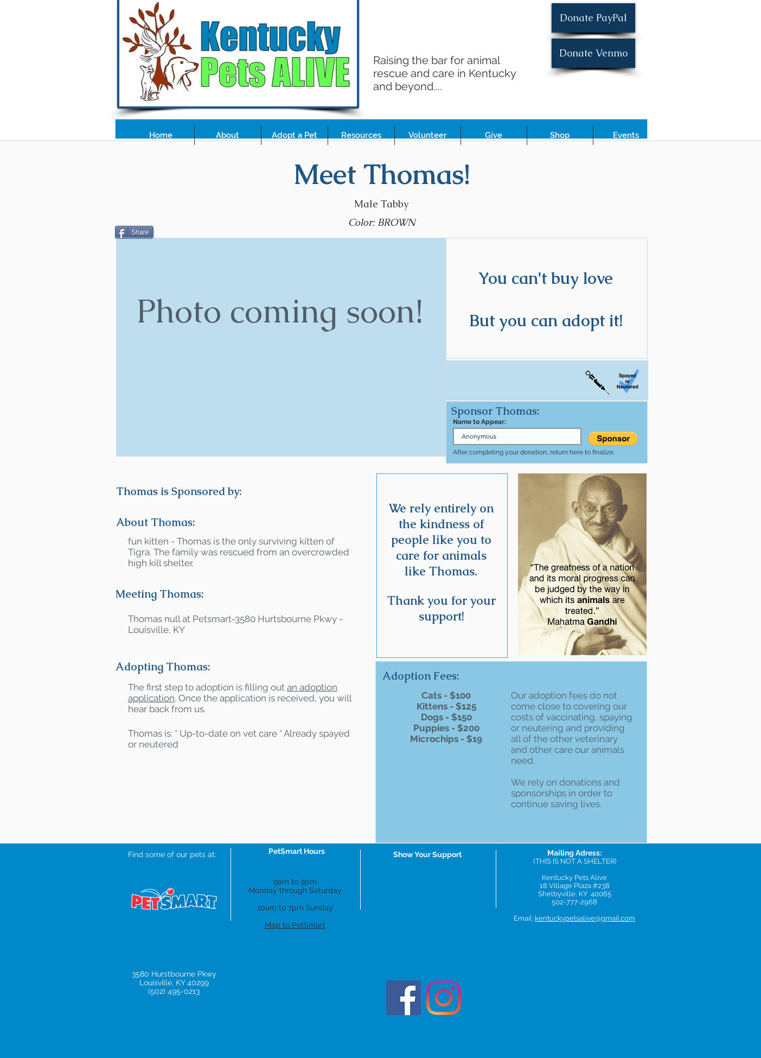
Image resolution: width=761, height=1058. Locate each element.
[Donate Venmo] (593, 53)
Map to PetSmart (295, 925)
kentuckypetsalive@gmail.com (585, 918)
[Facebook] (403, 997)
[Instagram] (443, 997)
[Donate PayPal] (593, 18)
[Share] (134, 232)
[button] (228, 135)
